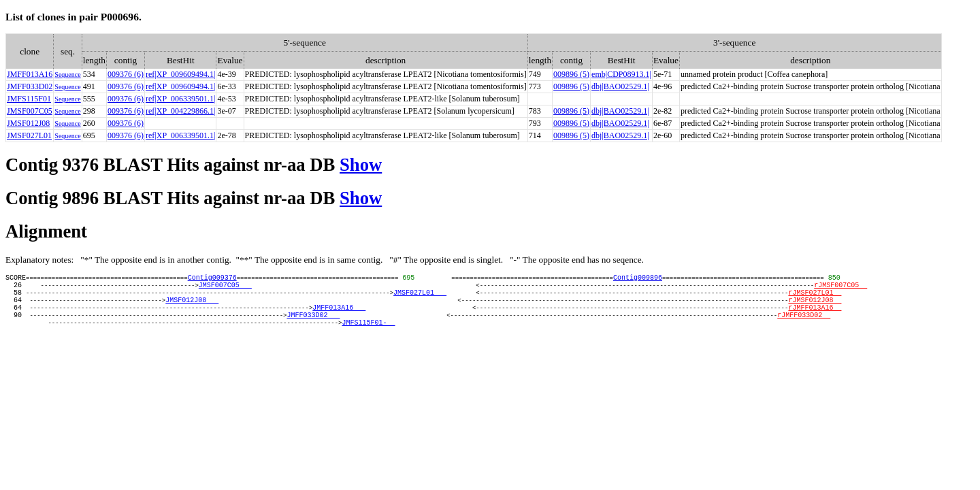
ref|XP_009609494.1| (180, 74)
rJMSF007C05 (840, 288)
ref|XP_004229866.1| (180, 111)
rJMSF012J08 (814, 307)
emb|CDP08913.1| (621, 74)
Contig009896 (637, 279)
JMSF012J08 (28, 123)
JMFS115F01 (29, 98)
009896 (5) (571, 74)
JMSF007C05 (29, 111)
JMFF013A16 (29, 74)
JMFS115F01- (368, 336)
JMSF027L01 (29, 135)
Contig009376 (212, 279)
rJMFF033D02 (803, 326)
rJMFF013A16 (814, 317)
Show (361, 164)
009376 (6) (126, 74)
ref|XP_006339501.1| (180, 98)
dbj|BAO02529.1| (620, 86)
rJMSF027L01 (814, 298)
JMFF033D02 (29, 86)
